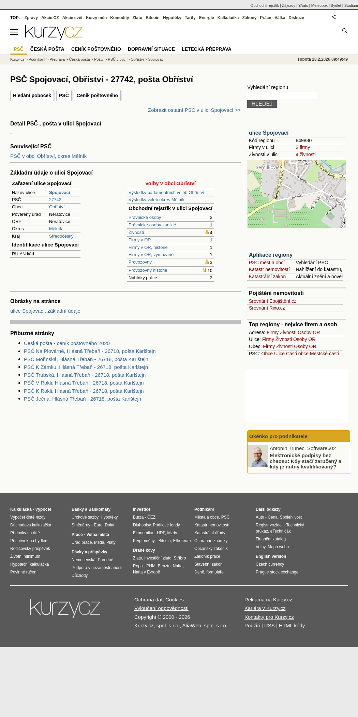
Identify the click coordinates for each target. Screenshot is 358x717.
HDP (161, 533)
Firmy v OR (140, 239)
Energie (206, 17)
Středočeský (61, 236)
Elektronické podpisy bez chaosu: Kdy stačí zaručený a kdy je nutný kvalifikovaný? (305, 460)
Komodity (119, 17)
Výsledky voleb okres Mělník (156, 199)
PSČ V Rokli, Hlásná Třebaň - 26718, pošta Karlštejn (84, 383)
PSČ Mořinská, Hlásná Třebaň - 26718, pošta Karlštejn (86, 359)
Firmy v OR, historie (148, 247)
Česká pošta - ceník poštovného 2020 (67, 343)
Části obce (297, 353)
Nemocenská (83, 559)
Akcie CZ (50, 17)
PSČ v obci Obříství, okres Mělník (48, 156)
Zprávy (31, 17)
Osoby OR (309, 332)
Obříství (57, 206)
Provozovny (140, 262)
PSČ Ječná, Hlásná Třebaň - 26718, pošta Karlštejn (82, 399)
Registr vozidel (269, 525)
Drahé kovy (144, 550)
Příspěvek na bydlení (29, 540)
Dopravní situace (151, 49)
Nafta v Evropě (146, 572)
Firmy (273, 332)
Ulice (279, 353)
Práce (265, 17)
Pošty (99, 59)
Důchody (80, 575)
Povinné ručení (24, 572)
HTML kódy (292, 625)
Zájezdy (288, 5)
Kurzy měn (96, 17)
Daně (199, 572)
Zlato (138, 17)
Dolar (110, 525)
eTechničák (280, 531)
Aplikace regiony (271, 255)
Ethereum (182, 540)
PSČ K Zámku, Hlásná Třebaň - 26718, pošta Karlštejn (86, 367)
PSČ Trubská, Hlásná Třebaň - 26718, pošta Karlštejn (85, 375)
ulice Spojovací (268, 133)
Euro (98, 525)
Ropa (138, 566)
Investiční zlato (157, 558)
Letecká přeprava (207, 49)
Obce (267, 353)
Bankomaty (99, 509)
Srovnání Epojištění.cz (272, 301)
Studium (351, 5)
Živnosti (136, 232)
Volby (260, 546)
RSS (269, 625)
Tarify (190, 17)
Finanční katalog (271, 539)
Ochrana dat (148, 599)
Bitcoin (153, 17)
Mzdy (172, 533)
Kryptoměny (144, 540)
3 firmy (303, 147)
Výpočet (43, 509)
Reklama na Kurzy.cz (268, 599)
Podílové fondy (166, 525)
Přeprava (57, 59)
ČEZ (151, 517)
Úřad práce (82, 542)
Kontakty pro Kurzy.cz (269, 617)
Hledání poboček (32, 95)
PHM (150, 566)
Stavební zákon (208, 564)
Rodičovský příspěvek (30, 548)
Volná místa (97, 534)
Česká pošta (79, 59)
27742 (55, 199)
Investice (141, 509)
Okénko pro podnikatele (278, 436)
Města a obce (206, 517)
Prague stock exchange (277, 572)
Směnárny (81, 525)
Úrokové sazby (85, 517)
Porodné (105, 559)
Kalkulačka (228, 17)
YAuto (303, 5)
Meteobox (319, 5)
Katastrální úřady (209, 533)
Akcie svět (72, 17)
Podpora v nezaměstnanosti (97, 567)
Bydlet (336, 5)
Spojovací (156, 59)
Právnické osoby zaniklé (152, 224)
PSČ (64, 95)
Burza (138, 517)
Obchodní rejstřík (265, 5)
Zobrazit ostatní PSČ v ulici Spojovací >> (194, 110)
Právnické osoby (145, 217)
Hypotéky (172, 17)
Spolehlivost (291, 517)
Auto (260, 517)
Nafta (178, 566)
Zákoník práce (207, 556)
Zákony (249, 17)
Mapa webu (278, 546)
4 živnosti (305, 154)
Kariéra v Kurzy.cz (265, 608)
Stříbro (180, 558)
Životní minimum (25, 556)
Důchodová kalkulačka (30, 525)
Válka (279, 17)
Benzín (164, 566)
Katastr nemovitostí (269, 269)
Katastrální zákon (267, 276)
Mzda (99, 542)
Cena (273, 517)
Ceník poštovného (97, 95)
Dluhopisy (142, 525)
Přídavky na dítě (25, 533)
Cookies (174, 599)
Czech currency (270, 564)
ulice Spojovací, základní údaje (45, 311)
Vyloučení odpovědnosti (161, 608)
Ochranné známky (210, 540)
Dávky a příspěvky (89, 552)
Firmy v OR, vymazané (151, 254)
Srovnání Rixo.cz (267, 308)
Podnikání (37, 59)
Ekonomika (143, 533)
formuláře (215, 572)
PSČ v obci (117, 59)
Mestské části (324, 353)
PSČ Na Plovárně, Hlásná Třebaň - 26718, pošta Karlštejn (90, 351)
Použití (252, 625)
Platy (111, 542)
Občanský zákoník (211, 548)
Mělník (55, 228)
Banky (78, 509)
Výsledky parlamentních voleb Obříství (166, 192)
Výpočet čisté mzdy (27, 517)
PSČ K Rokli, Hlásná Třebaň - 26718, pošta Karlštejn (84, 391)
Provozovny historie (148, 270)
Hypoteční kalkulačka (29, 564)
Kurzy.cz (17, 59)
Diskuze (296, 17)
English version (271, 556)
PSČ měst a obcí (267, 262)
